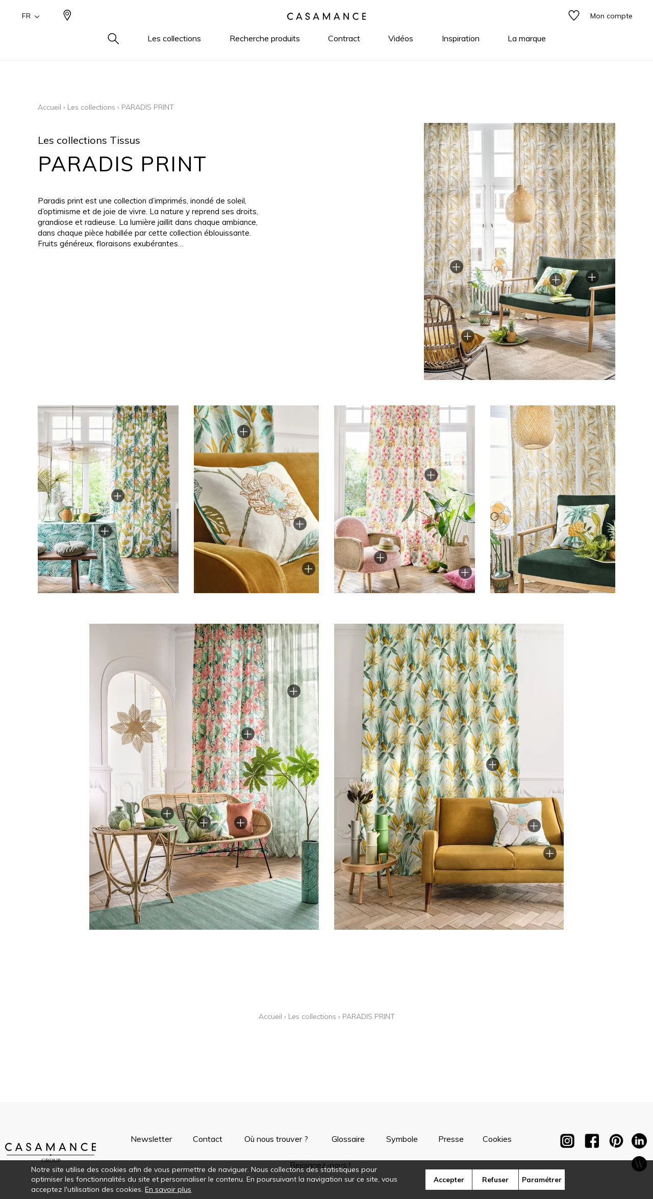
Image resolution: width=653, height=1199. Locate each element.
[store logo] (326, 32)
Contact (207, 1139)
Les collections (91, 107)
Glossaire (348, 1139)
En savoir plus (168, 1189)
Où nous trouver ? (276, 1139)
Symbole (402, 1139)
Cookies (497, 1139)
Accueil (49, 107)
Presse (451, 1139)
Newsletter (151, 1139)
